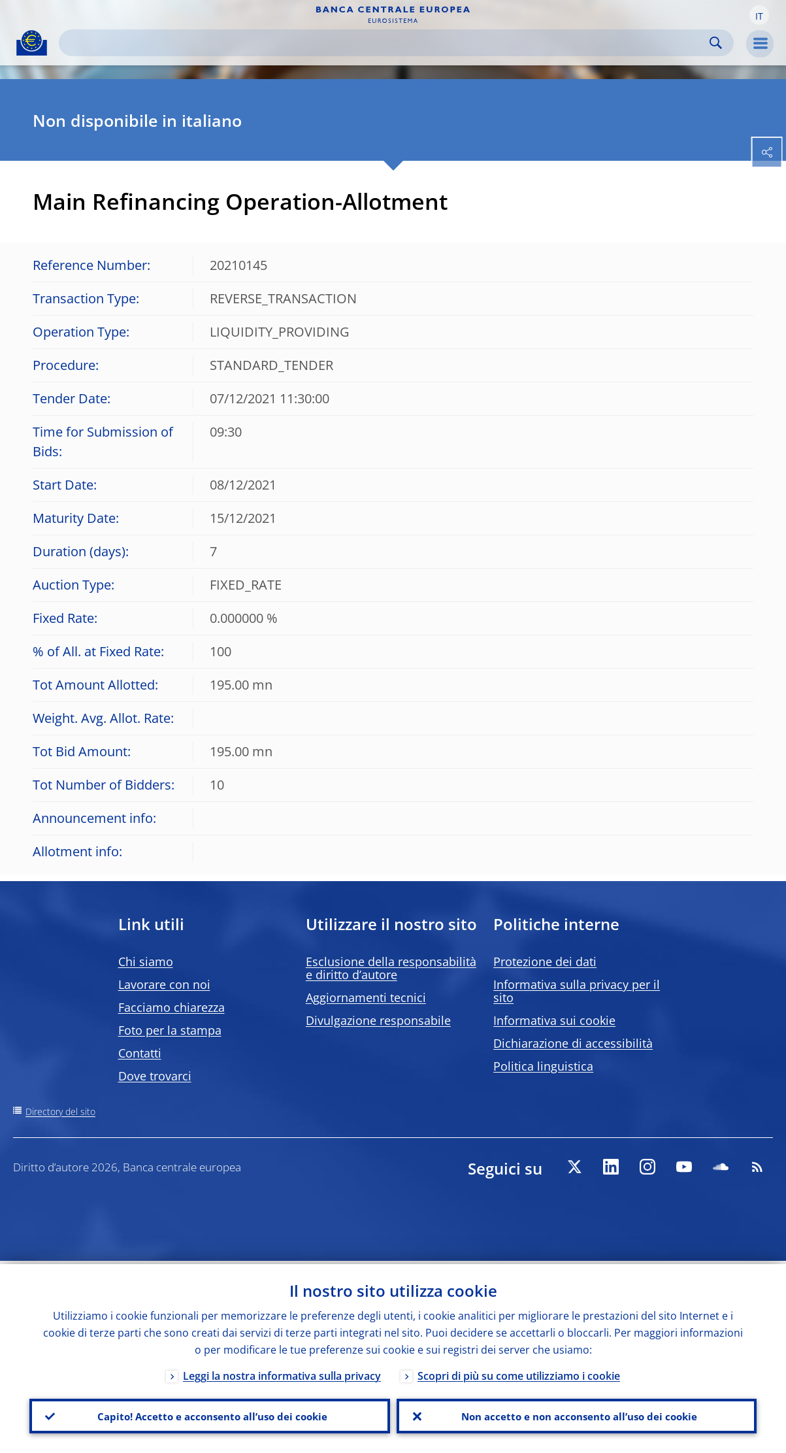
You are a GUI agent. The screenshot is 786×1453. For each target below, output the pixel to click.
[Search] (386, 42)
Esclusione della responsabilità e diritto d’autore (391, 968)
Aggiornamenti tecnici (366, 997)
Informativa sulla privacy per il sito (576, 991)
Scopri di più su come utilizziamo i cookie (519, 1372)
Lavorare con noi (164, 984)
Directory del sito (60, 1111)
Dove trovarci (154, 1076)
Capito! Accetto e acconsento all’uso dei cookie (210, 1414)
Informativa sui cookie (554, 1020)
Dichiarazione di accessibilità (573, 1043)
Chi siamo (145, 961)
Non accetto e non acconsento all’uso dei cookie (576, 1414)
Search (716, 42)
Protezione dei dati (545, 961)
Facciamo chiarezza (171, 1007)
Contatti (139, 1053)
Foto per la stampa (169, 1030)
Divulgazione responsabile (378, 1020)
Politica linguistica (543, 1066)
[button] (759, 15)
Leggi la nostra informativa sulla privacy (282, 1372)
